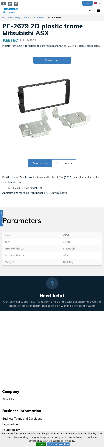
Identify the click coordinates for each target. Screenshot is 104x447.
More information (58, 444)
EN (98, 3)
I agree (41, 444)
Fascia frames (54, 17)
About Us (8, 399)
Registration (10, 424)
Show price (52, 60)
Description (40, 163)
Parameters (64, 163)
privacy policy (52, 437)
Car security (14, 17)
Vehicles (9, 12)
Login (87, 3)
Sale (26, 17)
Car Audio (38, 17)
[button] (1, 218)
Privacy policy (11, 429)
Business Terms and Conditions (22, 418)
